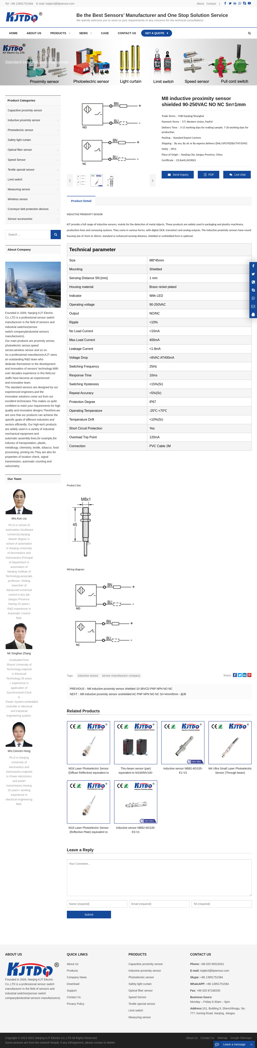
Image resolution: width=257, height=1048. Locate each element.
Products (72, 970)
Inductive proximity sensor (24, 120)
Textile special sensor (21, 169)
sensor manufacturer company (121, 675)
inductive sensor (88, 675)
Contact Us (74, 997)
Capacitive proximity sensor (25, 110)
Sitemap (222, 1038)
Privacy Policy (75, 1003)
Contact (211, 3)
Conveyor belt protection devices (28, 209)
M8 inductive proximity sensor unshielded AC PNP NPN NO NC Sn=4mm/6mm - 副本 (133, 694)
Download (73, 984)
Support (72, 990)
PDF (209, 174)
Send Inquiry (178, 174)
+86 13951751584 (21, 3)
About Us (73, 964)
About (200, 3)
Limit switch (15, 179)
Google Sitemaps (241, 1038)
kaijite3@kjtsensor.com (60, 3)
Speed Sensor (17, 159)
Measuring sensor (19, 189)
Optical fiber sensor (20, 149)
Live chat (237, 174)
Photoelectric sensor (20, 130)
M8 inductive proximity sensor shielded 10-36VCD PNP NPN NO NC (129, 688)
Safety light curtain (19, 139)
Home (13, 33)
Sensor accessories (20, 218)
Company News (77, 977)
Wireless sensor (18, 199)
